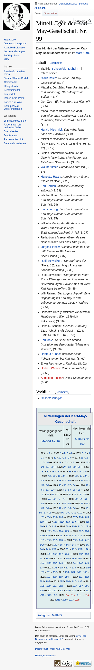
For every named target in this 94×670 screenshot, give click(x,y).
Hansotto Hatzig (51, 176)
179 (88, 567)
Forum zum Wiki (13, 102)
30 (79, 466)
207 (55, 590)
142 (42, 544)
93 (69, 508)
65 (74, 489)
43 (76, 476)
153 (80, 549)
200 (48, 585)
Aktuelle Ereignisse (14, 47)
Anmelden (40, 8)
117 (48, 526)
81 (86, 499)
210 (74, 590)
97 (45, 512)
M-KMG (57, 615)
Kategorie (43, 615)
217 (79, 595)
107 (74, 517)
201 (55, 585)
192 (87, 576)
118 (54, 526)
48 (59, 480)
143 (55, 544)
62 (52, 489)
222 (77, 599)
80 (81, 499)
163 (61, 558)
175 (55, 567)
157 (61, 554)
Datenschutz (41, 649)
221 (71, 599)
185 (79, 572)
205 (87, 585)
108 (81, 517)
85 (64, 503)
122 (86, 526)
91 (59, 508)
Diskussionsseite (68, 3)
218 (87, 595)
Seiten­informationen (15, 143)
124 (54, 531)
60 (42, 489)
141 (87, 540)
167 (42, 563)
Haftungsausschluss (45, 655)
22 (74, 462)
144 (61, 544)
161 (42, 558)
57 (69, 485)
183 (67, 572)
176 (61, 567)
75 (49, 499)
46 (42, 480)
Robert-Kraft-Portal (14, 98)
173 (87, 563)
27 (64, 466)
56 (64, 485)
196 (68, 581)
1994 (86, 53)
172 (81, 563)
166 (80, 558)
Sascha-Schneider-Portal (14, 73)
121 (80, 526)
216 (73, 595)
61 (47, 489)
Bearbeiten (56, 62)
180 (42, 572)
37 (79, 471)
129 (42, 535)
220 (64, 599)
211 (88, 590)
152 (74, 549)
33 (52, 471)
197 (74, 581)
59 (86, 485)
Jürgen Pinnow (50, 246)
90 (47, 508)
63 (64, 489)
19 (59, 462)
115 (88, 521)
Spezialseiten (11, 131)
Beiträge (83, 3)
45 (86, 476)
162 (48, 558)
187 (48, 576)
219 (58, 599)
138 (61, 540)
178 (74, 567)
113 (67, 521)
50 (69, 480)
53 (42, 485)
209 (67, 590)
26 (52, 466)
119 (67, 526)
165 (74, 558)
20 (64, 462)
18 (47, 462)
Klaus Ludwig (49, 209)
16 (86, 457)
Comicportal (10, 82)
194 (48, 581)
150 (54, 549)
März (79, 53)
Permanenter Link (13, 139)
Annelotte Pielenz (52, 377)
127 (81, 531)
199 (42, 585)
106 (61, 517)
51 (82, 480)
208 (61, 590)
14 (69, 457)
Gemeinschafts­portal (15, 43)
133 (74, 535)
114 (74, 521)
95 (86, 508)
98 (50, 512)
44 (81, 476)
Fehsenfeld (59, 68)
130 (48, 535)
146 (74, 544)
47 (55, 480)
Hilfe (6, 59)
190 (67, 576)
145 (67, 544)
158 (67, 554)
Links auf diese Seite (15, 120)
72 (75, 494)
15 (82, 457)
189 (61, 576)
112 (61, 521)
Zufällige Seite (11, 55)
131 (61, 535)
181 (48, 572)
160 (87, 554)
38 (84, 471)
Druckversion (11, 135)
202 (61, 585)
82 (42, 503)
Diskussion (50, 13)
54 (47, 485)
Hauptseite (10, 39)
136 (48, 540)
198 (80, 581)
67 (43, 494)
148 (42, 549)
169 (55, 563)
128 (87, 531)
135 (42, 540)
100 (68, 512)
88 (86, 503)
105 (55, 517)
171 (74, 563)
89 (42, 508)
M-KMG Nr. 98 (50, 441)
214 (55, 595)
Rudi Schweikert (51, 260)
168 (48, 563)
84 (59, 503)
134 (80, 535)
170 (61, 563)
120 (74, 526)
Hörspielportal (11, 86)
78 (64, 499)
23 (86, 462)
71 (70, 494)
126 (67, 531)
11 (55, 457)
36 (75, 471)
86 (69, 503)
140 (81, 540)
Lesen (50, 21)
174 (42, 567)
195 (61, 581)
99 (62, 512)
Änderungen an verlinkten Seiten (13, 126)
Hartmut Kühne (50, 354)
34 (57, 471)
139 (74, 540)
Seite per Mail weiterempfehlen (13, 107)
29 (74, 466)
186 (85, 572)
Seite (38, 13)
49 (64, 480)
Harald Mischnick (52, 129)
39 (49, 476)
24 (42, 466)
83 (55, 503)
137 (55, 540)
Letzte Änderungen (14, 51)
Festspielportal (12, 90)
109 (87, 517)
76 (54, 499)
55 (59, 485)
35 (70, 471)
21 (69, 462)
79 (76, 499)
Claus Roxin (48, 78)
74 (84, 494)
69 (52, 494)
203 (74, 585)
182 (55, 572)
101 (74, 512)
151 (67, 549)
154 (86, 549)
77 (59, 499)
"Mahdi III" (73, 68)
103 (42, 517)
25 (47, 466)
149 (48, 549)
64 (69, 489)
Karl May (46, 340)
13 (64, 457)
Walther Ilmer (49, 167)
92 (64, 508)
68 (48, 494)
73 (79, 494)
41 (59, 476)
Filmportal (9, 94)
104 (48, 517)
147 (88, 544)
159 (81, 554)
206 (42, 590)
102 (80, 512)
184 (73, 572)
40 (54, 476)
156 (54, 554)
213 (48, 595)
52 (86, 480)
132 (68, 535)
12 (59, 457)
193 (42, 581)
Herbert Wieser (50, 368)
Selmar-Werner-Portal (16, 78)
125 (61, 531)
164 (68, 558)
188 (54, 576)
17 (42, 462)
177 (67, 567)
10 (42, 457)
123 (48, 531)
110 (42, 521)
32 (48, 471)
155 (48, 554)
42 (64, 476)
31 (43, 471)
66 (79, 489)
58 (74, 485)
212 (42, 595)
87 (82, 503)
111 (55, 521)
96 (40, 512)
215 (67, 595)
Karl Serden (48, 186)
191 (81, 576)
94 (74, 508)
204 (81, 585)
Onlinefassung (50, 398)
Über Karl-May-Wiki (60, 649)
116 (42, 526)
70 (57, 494)
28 (69, 466)
